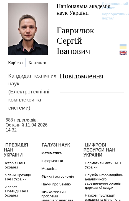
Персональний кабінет (112, 6)
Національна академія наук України (83, 9)
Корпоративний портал (112, 16)
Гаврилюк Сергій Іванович (75, 40)
